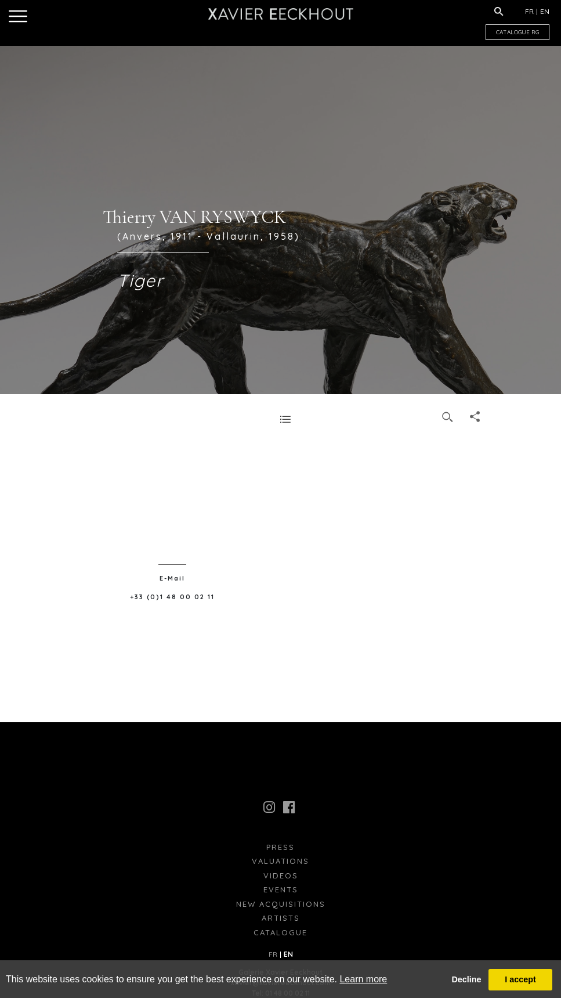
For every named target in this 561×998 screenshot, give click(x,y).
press (280, 847)
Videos (280, 875)
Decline (466, 979)
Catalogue (280, 932)
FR (529, 11)
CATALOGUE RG (517, 32)
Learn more (363, 979)
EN (544, 11)
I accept (520, 979)
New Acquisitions (280, 904)
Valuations (280, 861)
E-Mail (172, 578)
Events (280, 889)
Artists (281, 918)
